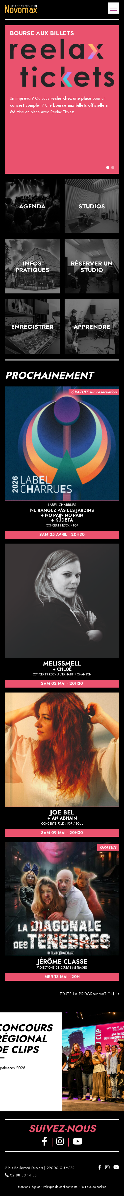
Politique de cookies (93, 1187)
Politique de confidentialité (60, 1187)
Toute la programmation (89, 994)
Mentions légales (29, 1187)
